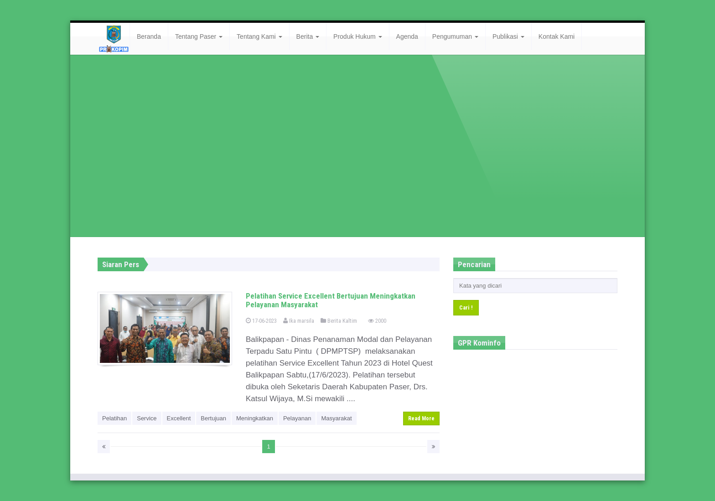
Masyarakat (336, 418)
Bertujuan (213, 418)
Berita (307, 36)
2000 (377, 321)
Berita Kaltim (339, 321)
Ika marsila (298, 321)
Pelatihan (114, 418)
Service (146, 418)
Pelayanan (297, 418)
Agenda (407, 36)
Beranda (149, 36)
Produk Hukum (357, 36)
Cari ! (466, 307)
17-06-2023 (261, 321)
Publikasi (508, 36)
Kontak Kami (557, 36)
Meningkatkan (254, 418)
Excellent (179, 418)
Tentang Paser (199, 36)
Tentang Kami (259, 36)
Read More (421, 418)
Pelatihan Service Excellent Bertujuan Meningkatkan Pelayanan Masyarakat (330, 300)
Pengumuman (455, 36)
